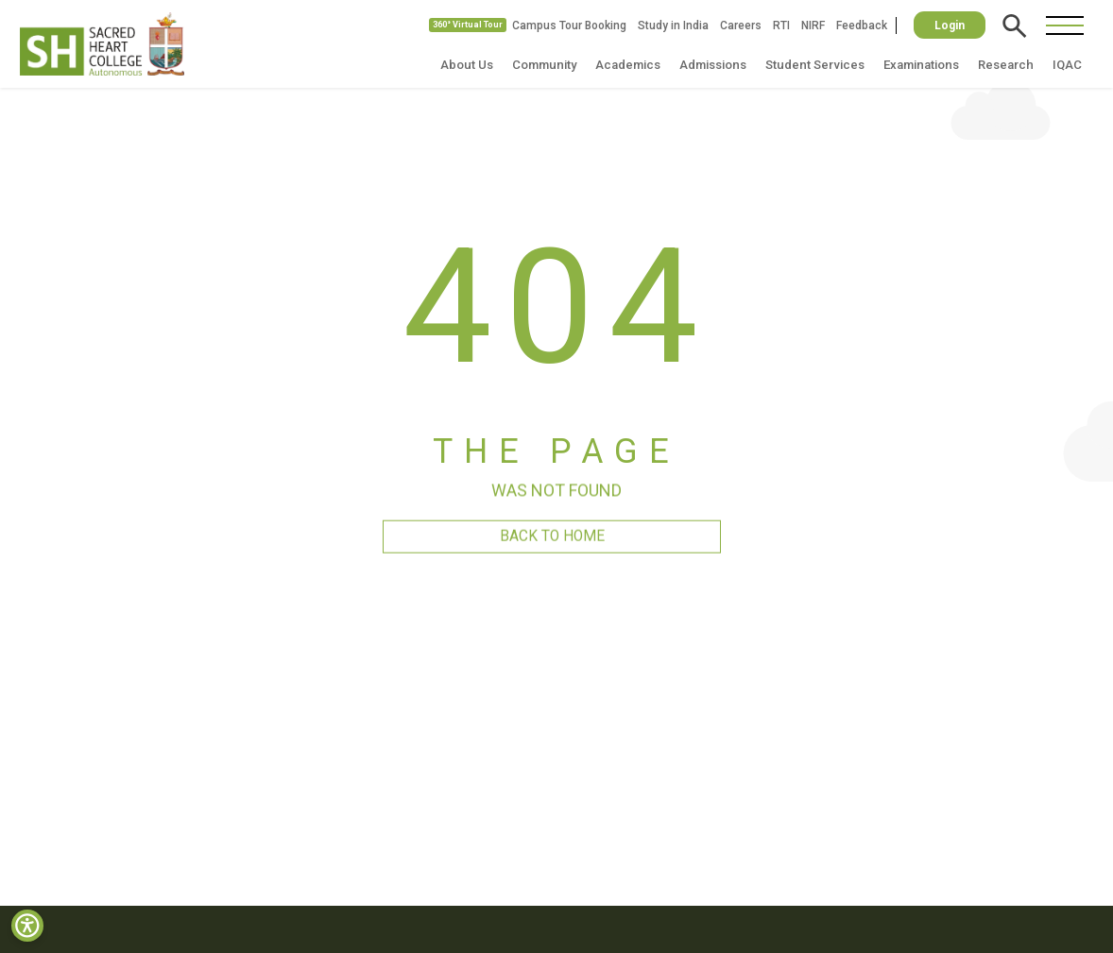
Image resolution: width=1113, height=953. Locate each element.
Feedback (861, 25)
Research (1006, 65)
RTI (781, 25)
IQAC (1067, 65)
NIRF (813, 25)
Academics (627, 65)
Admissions (712, 65)
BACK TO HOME (552, 542)
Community (544, 65)
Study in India (673, 25)
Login (949, 25)
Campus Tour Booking (569, 25)
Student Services (815, 65)
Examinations (921, 65)
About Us (466, 65)
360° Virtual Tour (468, 24)
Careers (741, 25)
